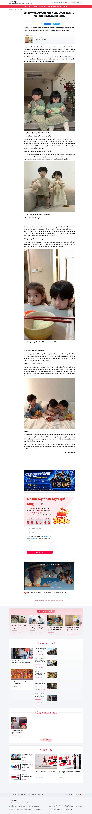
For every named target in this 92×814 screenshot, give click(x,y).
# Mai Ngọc (24, 760)
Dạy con (20, 9)
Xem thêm (46, 739)
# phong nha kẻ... (38, 702)
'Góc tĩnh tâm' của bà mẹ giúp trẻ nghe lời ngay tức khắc (41, 39)
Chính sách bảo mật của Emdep (34, 541)
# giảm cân (24, 779)
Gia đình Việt (61, 6)
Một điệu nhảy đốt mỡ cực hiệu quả (45, 771)
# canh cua (42, 677)
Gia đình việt (39, 794)
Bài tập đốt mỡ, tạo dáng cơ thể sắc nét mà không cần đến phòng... (27, 766)
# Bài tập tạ (24, 770)
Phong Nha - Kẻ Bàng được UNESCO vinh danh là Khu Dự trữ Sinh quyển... (40, 696)
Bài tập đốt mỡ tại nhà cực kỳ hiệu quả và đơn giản (69, 772)
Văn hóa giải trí (38, 6)
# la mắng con (38, 632)
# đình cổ (41, 654)
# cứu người (42, 689)
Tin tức (30, 6)
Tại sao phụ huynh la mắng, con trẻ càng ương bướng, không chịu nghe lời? (36, 627)
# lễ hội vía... (18, 686)
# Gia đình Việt (69, 634)
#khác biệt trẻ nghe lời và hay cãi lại (55, 600)
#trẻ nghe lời (38, 600)
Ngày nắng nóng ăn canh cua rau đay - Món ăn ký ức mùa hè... (40, 673)
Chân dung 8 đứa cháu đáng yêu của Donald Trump (18, 732)
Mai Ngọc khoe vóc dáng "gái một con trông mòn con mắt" (27, 756)
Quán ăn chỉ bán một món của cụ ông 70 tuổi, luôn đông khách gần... (21, 661)
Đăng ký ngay (39, 552)
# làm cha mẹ (75, 634)
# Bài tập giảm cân (39, 777)
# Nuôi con (32, 632)
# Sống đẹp (37, 689)
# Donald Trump (20, 736)
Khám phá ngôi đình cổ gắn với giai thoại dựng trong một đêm (40, 650)
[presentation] (38, 546)
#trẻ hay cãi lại (44, 600)
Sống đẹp (47, 6)
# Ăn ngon (14, 665)
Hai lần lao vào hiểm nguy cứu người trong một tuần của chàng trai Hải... (40, 684)
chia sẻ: (40, 23)
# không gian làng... (39, 667)
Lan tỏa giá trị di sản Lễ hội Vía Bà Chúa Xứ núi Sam (21, 682)
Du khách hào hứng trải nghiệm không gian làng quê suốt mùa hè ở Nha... (40, 661)
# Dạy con (14, 632)
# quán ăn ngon (20, 665)
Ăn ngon (53, 6)
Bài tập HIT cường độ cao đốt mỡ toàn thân (27, 775)
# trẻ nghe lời (19, 632)
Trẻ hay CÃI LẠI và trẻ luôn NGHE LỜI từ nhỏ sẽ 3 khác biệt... (19, 627)
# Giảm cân (61, 777)
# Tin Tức (14, 686)
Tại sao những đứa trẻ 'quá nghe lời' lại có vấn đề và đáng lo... (55, 629)
